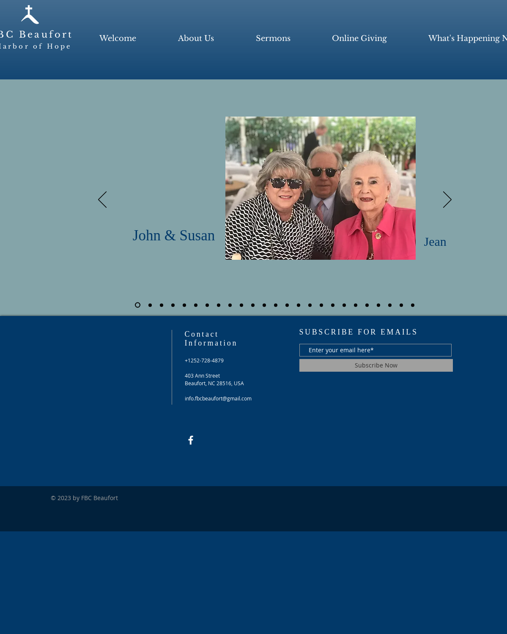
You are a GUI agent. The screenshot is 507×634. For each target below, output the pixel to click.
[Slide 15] (298, 305)
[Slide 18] (332, 305)
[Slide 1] (137, 305)
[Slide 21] (367, 305)
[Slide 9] (230, 305)
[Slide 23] (390, 305)
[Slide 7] (207, 305)
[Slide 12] (264, 305)
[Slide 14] (287, 305)
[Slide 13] (275, 305)
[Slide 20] (355, 305)
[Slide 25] (412, 305)
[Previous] (102, 200)
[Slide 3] (161, 305)
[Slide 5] (184, 305)
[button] (196, 38)
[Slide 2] (150, 305)
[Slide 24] (401, 305)
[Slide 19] (344, 305)
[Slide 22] (378, 305)
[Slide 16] (310, 305)
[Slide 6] (195, 305)
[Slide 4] (173, 305)
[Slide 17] (321, 305)
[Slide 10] (241, 305)
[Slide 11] (253, 305)
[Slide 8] (218, 305)
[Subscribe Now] (376, 365)
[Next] (447, 200)
